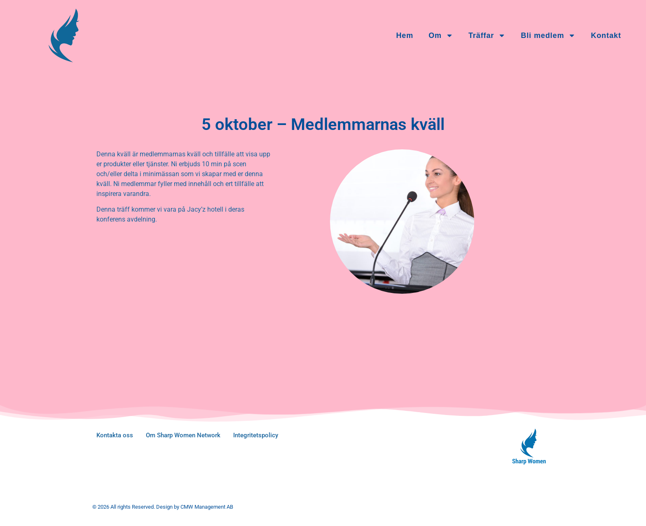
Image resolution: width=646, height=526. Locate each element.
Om (440, 35)
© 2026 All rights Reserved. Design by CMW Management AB (162, 507)
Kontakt (606, 35)
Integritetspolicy (255, 435)
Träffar (487, 35)
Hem (404, 35)
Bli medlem (548, 35)
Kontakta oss (114, 435)
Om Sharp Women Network (183, 435)
